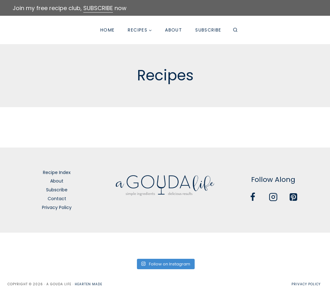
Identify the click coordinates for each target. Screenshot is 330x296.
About (173, 30)
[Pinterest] (293, 197)
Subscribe (208, 30)
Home (107, 30)
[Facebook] (253, 197)
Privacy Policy (57, 207)
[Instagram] (273, 197)
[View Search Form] (235, 30)
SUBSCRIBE (98, 8)
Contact (57, 198)
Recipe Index (57, 172)
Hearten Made (88, 284)
